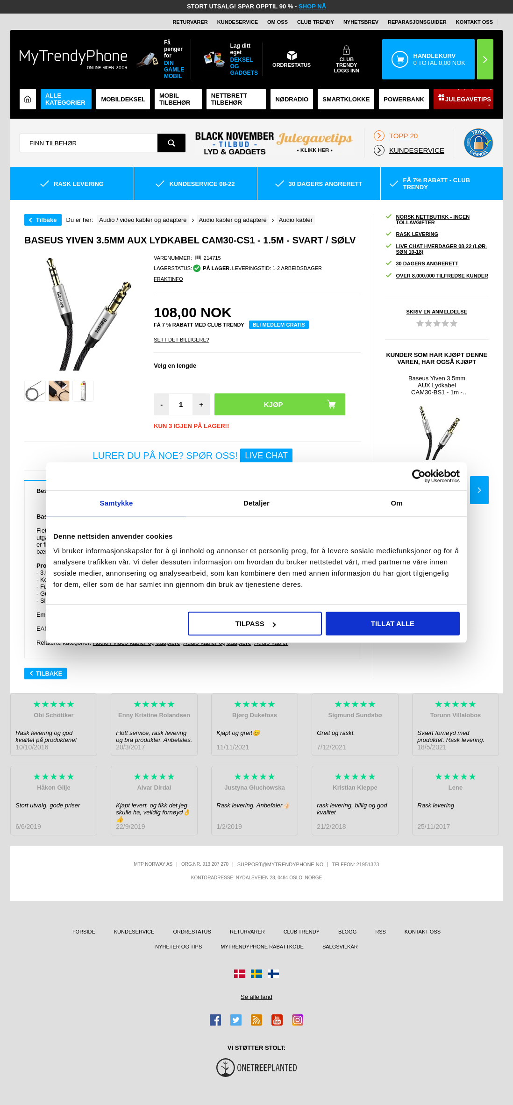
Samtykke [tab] (116, 503)
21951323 (367, 864)
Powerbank (404, 99)
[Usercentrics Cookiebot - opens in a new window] (419, 476)
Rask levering (411, 234)
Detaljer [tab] (256, 503)
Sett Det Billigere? (181, 339)
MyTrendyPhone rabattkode (262, 946)
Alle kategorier (65, 99)
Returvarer (189, 22)
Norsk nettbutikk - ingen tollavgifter (427, 219)
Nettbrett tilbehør (229, 99)
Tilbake (46, 219)
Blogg (347, 931)
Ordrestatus (192, 931)
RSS (380, 931)
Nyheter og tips (178, 946)
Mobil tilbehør (174, 99)
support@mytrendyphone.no (280, 864)
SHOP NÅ (312, 6)
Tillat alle (392, 623)
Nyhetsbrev (360, 22)
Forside (83, 931)
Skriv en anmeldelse (436, 311)
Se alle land (256, 996)
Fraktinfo (168, 279)
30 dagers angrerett (421, 264)
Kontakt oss (474, 22)
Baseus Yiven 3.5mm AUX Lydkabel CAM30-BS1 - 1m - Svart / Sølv (436, 385)
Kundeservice (237, 22)
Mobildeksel (123, 99)
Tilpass (255, 623)
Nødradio (291, 99)
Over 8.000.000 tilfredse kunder (436, 276)
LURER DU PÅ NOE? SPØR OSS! (192, 456)
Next (479, 490)
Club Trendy (315, 22)
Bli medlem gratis (279, 325)
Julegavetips (468, 99)
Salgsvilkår (340, 946)
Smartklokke (346, 99)
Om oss (277, 22)
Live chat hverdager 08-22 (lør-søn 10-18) (436, 249)
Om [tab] (396, 503)
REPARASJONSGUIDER (417, 22)
